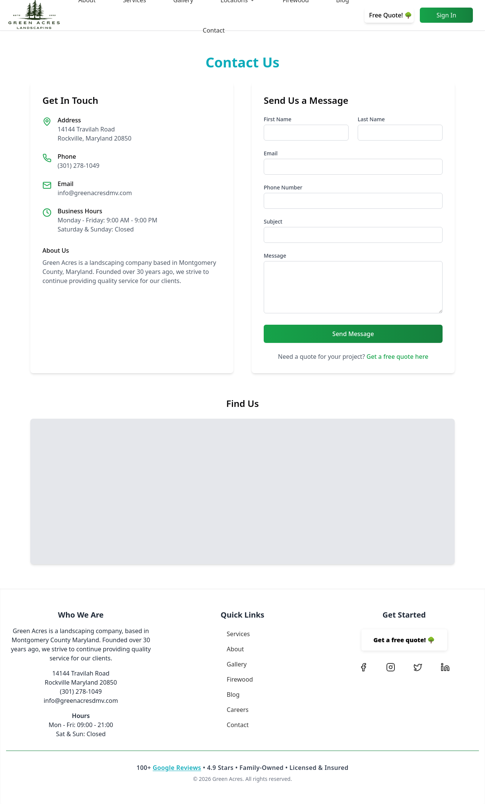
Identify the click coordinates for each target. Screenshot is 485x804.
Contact (214, 30)
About (235, 649)
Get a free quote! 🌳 (404, 640)
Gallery (237, 664)
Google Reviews (177, 767)
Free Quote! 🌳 (390, 15)
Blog (233, 694)
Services (238, 634)
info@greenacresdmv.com (95, 193)
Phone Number (283, 187)
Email (271, 153)
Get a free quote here (397, 356)
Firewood (240, 679)
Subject (273, 221)
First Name (277, 119)
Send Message (353, 334)
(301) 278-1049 (78, 165)
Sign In (446, 15)
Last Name (371, 119)
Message (275, 255)
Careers (238, 709)
